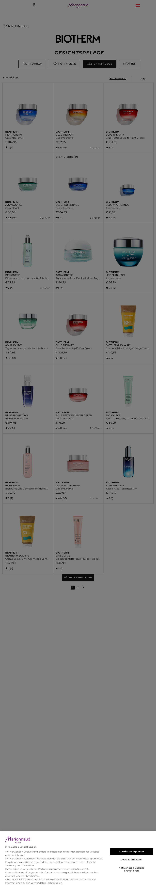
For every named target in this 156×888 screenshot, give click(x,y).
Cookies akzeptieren (131, 851)
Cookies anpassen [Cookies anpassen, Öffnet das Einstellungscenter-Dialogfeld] (131, 859)
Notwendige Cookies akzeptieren (131, 868)
